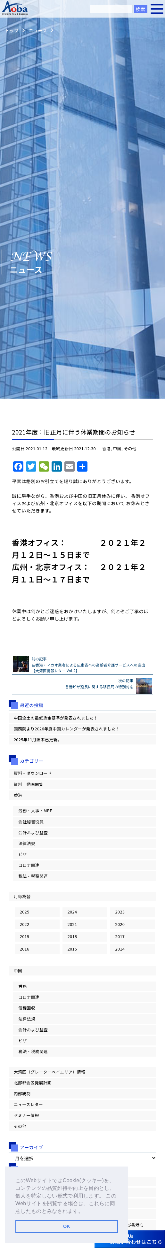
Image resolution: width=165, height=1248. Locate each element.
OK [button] (66, 1226)
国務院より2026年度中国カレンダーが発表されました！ (67, 729)
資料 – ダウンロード (33, 773)
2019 (24, 936)
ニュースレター (28, 1104)
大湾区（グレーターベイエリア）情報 (49, 1072)
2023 (120, 912)
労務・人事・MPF (35, 810)
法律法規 (26, 843)
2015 (72, 949)
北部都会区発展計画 (33, 1083)
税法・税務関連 (33, 876)
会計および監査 (33, 832)
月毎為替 (22, 896)
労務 (22, 986)
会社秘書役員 (31, 822)
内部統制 (22, 1093)
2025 (24, 912)
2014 (120, 949)
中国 (117, 448)
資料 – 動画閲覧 (28, 784)
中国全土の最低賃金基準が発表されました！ (56, 718)
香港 (106, 448)
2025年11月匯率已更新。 (38, 739)
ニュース (38, 30)
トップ (11, 30)
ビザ (22, 854)
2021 (72, 924)
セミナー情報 (26, 1115)
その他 (130, 448)
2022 (24, 924)
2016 (24, 949)
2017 (120, 936)
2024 (72, 912)
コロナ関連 (28, 865)
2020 (120, 924)
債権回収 (26, 1008)
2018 (72, 936)
